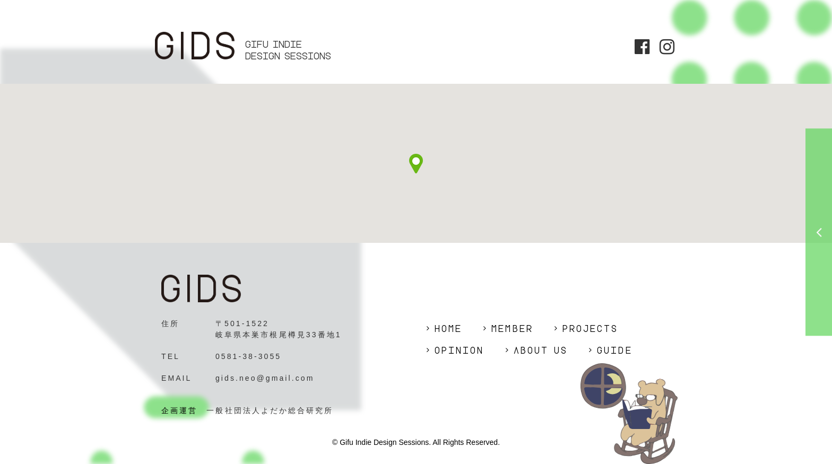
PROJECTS (590, 328)
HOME (448, 328)
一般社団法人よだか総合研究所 (269, 410)
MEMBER (512, 328)
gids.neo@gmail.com (264, 378)
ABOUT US (541, 350)
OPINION (459, 350)
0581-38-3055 (248, 356)
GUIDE (614, 350)
